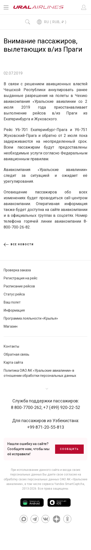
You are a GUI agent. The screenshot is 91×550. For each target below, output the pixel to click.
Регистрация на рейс (20, 278)
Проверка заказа (17, 270)
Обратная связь (16, 354)
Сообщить (69, 449)
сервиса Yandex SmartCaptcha (63, 484)
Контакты (11, 346)
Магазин (10, 326)
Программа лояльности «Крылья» (31, 318)
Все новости (19, 244)
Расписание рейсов (19, 286)
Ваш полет (12, 302)
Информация (14, 310)
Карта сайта (13, 362)
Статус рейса (14, 294)
